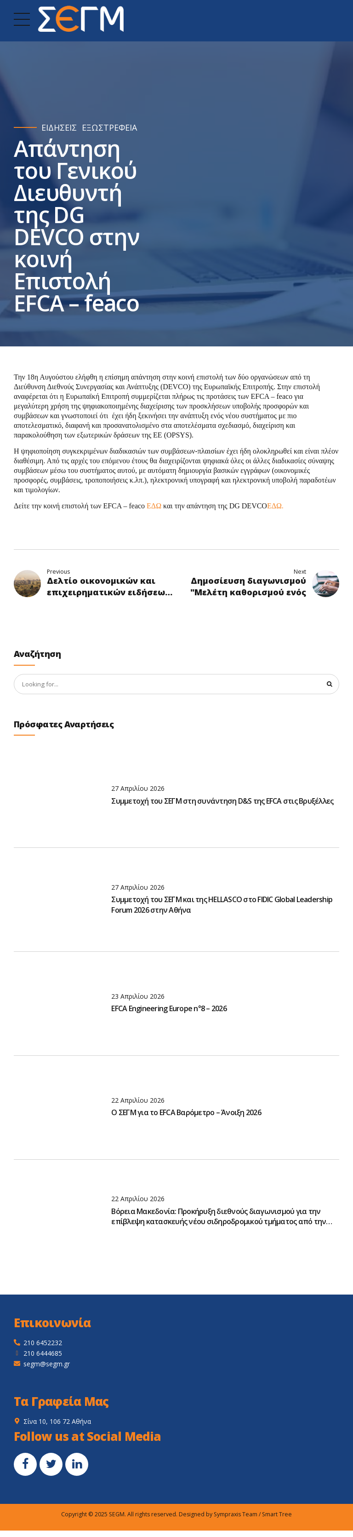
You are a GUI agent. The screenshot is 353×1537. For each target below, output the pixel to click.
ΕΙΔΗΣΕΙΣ (59, 127)
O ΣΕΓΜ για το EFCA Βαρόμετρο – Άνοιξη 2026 (186, 1113)
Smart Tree (277, 1515)
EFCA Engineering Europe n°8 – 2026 (169, 1009)
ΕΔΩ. (275, 506)
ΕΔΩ (154, 506)
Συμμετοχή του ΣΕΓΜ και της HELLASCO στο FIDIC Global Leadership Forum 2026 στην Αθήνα (221, 905)
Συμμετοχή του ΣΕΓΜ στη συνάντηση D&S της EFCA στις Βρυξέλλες (222, 802)
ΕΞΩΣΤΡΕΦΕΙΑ (109, 127)
